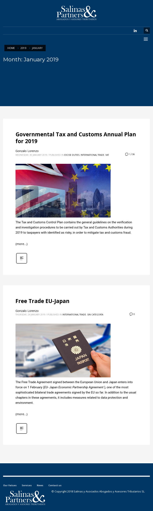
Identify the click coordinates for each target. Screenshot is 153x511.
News (40, 485)
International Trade (92, 154)
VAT (107, 154)
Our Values (10, 485)
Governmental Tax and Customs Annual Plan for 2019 (76, 138)
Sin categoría (95, 314)
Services (27, 485)
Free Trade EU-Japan (42, 301)
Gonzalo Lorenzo (27, 151)
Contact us (54, 485)
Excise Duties (71, 154)
